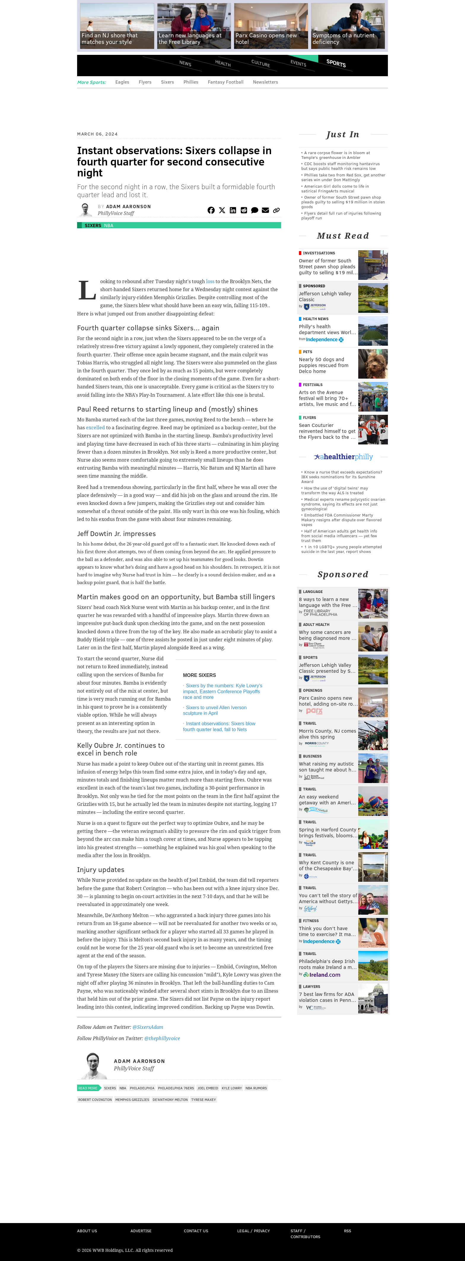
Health (223, 63)
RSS (347, 1230)
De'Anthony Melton (170, 1099)
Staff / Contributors (305, 1233)
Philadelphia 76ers (176, 1087)
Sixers (167, 82)
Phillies (191, 82)
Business (312, 756)
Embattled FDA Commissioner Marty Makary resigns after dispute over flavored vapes (341, 519)
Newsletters (265, 82)
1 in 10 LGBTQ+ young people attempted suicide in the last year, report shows (341, 549)
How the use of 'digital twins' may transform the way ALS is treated (334, 490)
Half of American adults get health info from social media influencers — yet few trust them (339, 535)
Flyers (145, 82)
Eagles (122, 82)
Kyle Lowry (232, 1087)
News (185, 63)
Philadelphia (142, 1087)
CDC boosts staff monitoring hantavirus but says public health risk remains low (340, 166)
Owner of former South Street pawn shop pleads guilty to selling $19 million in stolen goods (343, 201)
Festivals (313, 384)
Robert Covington (95, 1099)
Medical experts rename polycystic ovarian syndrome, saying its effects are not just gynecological (343, 503)
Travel (309, 723)
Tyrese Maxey (203, 1099)
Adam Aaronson (128, 206)
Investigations (319, 253)
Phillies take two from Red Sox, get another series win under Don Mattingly (343, 177)
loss (210, 281)
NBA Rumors (256, 1087)
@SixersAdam (148, 1027)
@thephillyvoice (162, 1038)
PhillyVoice (118, 65)
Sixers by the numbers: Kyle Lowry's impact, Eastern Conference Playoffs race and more (222, 691)
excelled (95, 428)
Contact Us (196, 1230)
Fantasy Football (225, 82)
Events (298, 63)
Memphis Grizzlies (132, 1099)
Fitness (311, 920)
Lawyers (311, 986)
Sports (336, 63)
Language (313, 591)
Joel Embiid (208, 1087)
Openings (312, 690)
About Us (87, 1230)
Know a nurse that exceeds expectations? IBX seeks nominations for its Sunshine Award (341, 476)
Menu (86, 65)
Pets (307, 351)
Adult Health (316, 624)
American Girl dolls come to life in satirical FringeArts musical (335, 188)
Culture (260, 63)
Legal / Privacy (253, 1230)
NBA (108, 225)
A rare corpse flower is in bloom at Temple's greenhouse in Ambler (335, 155)
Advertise (141, 1230)
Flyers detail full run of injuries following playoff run (341, 215)
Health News (316, 318)
